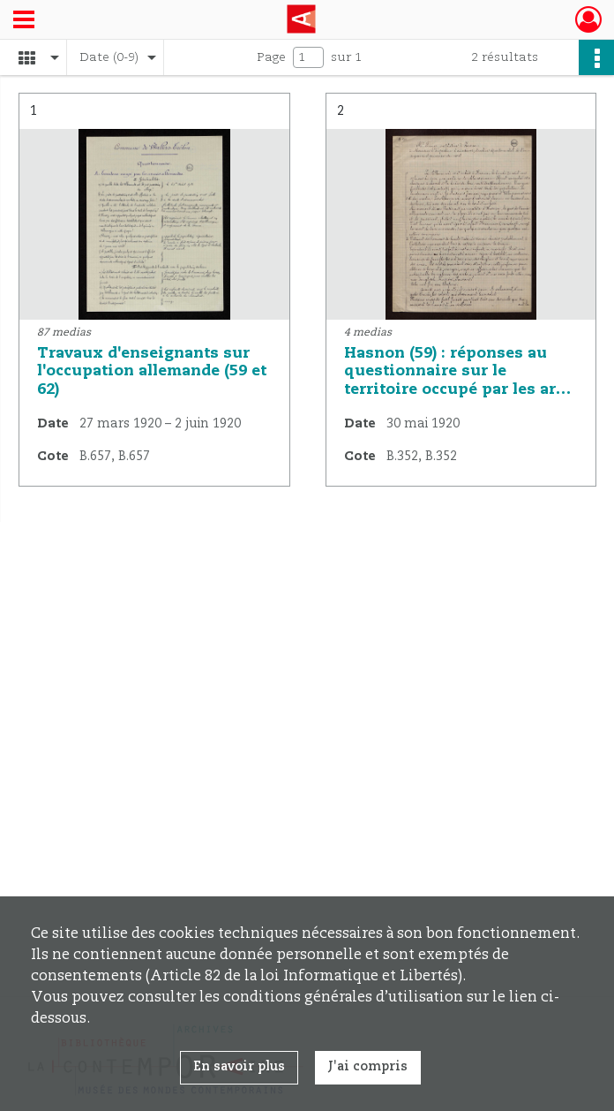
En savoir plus (239, 1067)
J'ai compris (368, 1067)
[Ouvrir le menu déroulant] (23, 21)
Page (271, 57)
